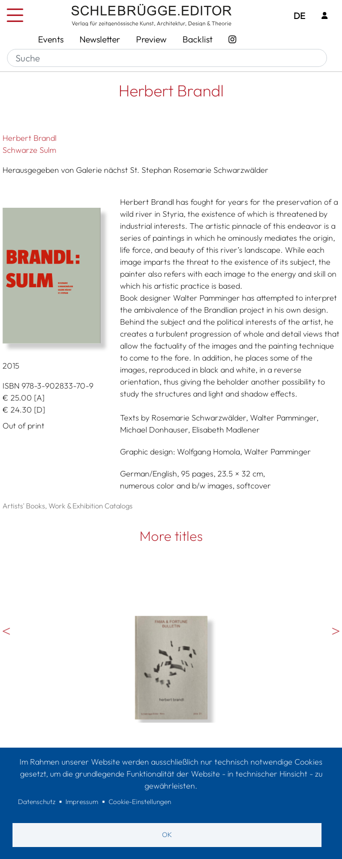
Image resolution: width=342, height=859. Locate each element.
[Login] (325, 16)
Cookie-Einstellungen (139, 801)
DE (299, 15)
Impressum (82, 801)
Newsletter (100, 39)
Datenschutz (37, 801)
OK (167, 834)
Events (51, 39)
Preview (151, 39)
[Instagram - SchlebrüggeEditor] (232, 39)
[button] (53, 276)
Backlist (197, 39)
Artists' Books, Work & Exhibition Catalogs (67, 505)
